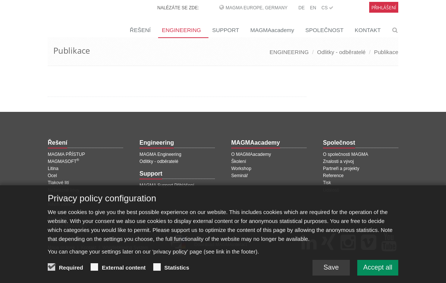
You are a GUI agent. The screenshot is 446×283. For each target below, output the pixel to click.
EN (313, 7)
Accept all (377, 271)
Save (331, 271)
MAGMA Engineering (160, 154)
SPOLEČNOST (324, 30)
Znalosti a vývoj (338, 161)
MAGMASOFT (63, 161)
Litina (53, 168)
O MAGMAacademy (251, 154)
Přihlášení (383, 7)
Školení (238, 161)
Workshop (241, 168)
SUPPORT (225, 30)
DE (301, 7)
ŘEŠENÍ (140, 30)
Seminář (239, 175)
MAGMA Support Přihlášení (166, 185)
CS (327, 7)
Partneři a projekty (341, 168)
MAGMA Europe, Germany (257, 7)
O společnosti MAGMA (345, 154)
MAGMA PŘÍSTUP (66, 154)
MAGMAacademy (272, 30)
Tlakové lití (58, 182)
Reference (333, 175)
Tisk (327, 182)
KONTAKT (368, 30)
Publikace (386, 52)
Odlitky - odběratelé (341, 52)
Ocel (52, 175)
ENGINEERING (181, 30)
